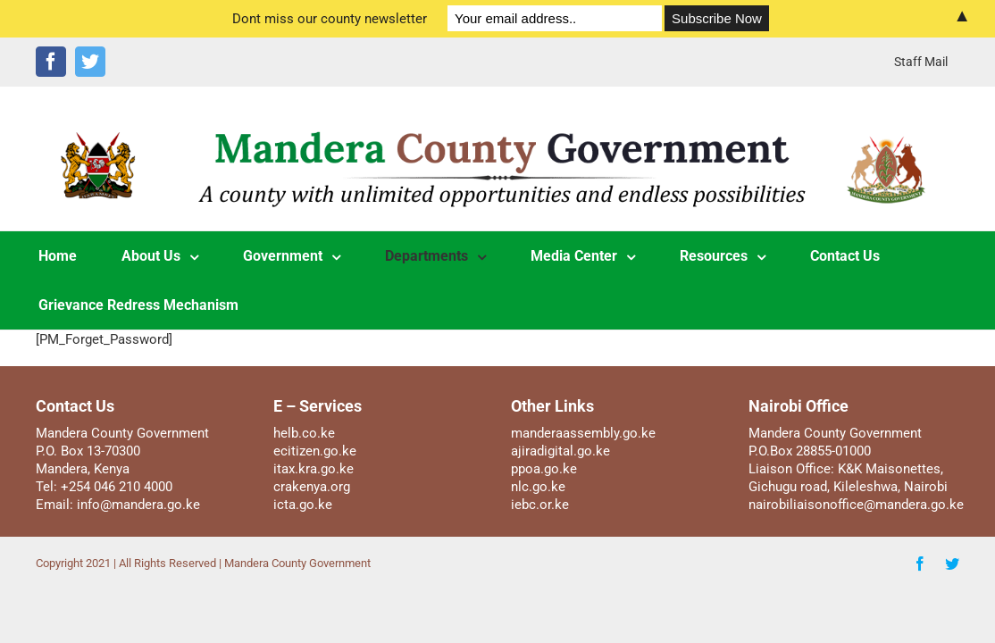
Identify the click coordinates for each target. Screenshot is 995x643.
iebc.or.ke (540, 505)
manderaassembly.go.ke (583, 433)
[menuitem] (920, 61)
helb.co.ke (304, 433)
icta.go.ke (302, 505)
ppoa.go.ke (544, 469)
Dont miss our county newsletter (329, 19)
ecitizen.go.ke (314, 451)
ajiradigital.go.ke (560, 451)
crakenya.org (311, 487)
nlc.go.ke (538, 487)
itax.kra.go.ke (313, 469)
